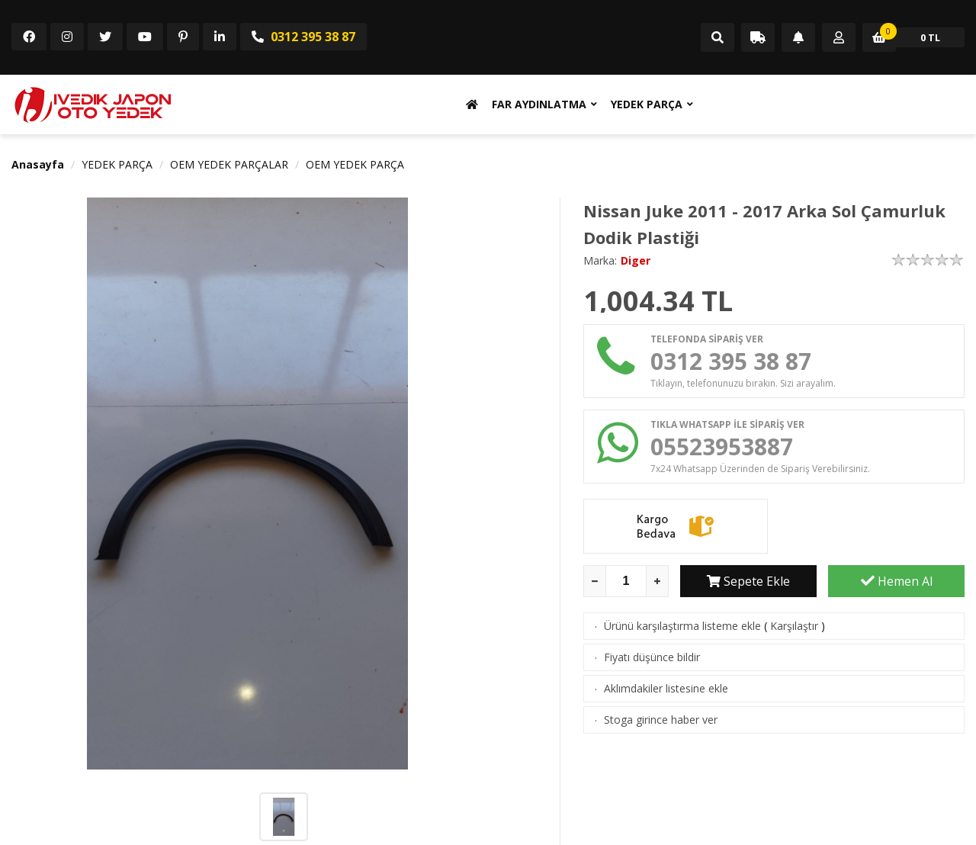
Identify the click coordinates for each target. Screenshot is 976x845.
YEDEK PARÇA (646, 104)
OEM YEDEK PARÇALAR (229, 164)
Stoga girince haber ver (661, 719)
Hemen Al (897, 581)
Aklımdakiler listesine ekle (666, 688)
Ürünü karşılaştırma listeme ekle (682, 625)
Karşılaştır (794, 625)
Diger (635, 260)
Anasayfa (37, 164)
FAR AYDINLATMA (539, 104)
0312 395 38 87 (303, 36)
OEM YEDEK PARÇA (355, 164)
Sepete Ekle (748, 581)
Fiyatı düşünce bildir (652, 657)
